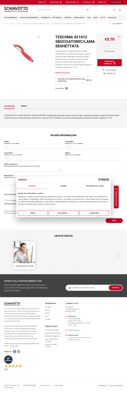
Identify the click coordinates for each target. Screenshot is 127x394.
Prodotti (12, 24)
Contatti (48, 319)
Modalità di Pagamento (53, 336)
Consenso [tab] (32, 186)
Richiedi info (110, 73)
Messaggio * (63, 177)
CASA (19, 24)
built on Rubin (116, 385)
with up (103, 385)
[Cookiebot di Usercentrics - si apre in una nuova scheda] (100, 179)
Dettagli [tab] (63, 186)
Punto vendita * (33, 165)
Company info (44, 385)
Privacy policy (58, 385)
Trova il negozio (109, 70)
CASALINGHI (27, 24)
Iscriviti (115, 287)
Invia (114, 220)
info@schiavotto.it (74, 330)
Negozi (102, 2)
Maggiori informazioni (62, 72)
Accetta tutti (94, 213)
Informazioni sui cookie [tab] (95, 186)
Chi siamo (48, 307)
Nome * (33, 143)
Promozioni (112, 17)
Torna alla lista (116, 23)
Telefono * (33, 154)
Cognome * (94, 143)
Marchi (47, 313)
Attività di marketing (11, 203)
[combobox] (63, 9)
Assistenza (56, 2)
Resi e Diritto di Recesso (53, 333)
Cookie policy (8, 387)
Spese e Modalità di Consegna (51, 340)
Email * (94, 154)
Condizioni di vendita (52, 330)
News (47, 316)
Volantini (116, 2)
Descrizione (9, 106)
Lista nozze (89, 2)
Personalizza (64, 213)
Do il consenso (11, 200)
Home (6, 24)
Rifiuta (32, 213)
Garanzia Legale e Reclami (51, 345)
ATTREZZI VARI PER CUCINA (41, 24)
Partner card (72, 2)
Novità (102, 17)
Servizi (42, 2)
